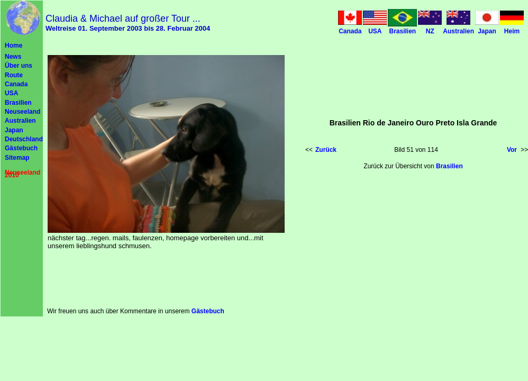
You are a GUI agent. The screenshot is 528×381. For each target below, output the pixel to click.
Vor (512, 149)
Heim (512, 31)
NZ (430, 31)
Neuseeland (22, 111)
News (13, 56)
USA (11, 93)
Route (14, 75)
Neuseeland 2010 (22, 174)
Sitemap (17, 157)
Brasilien (18, 102)
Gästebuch (21, 148)
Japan (14, 130)
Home (13, 45)
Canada (16, 84)
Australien (20, 120)
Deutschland (24, 139)
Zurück (325, 149)
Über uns (18, 65)
